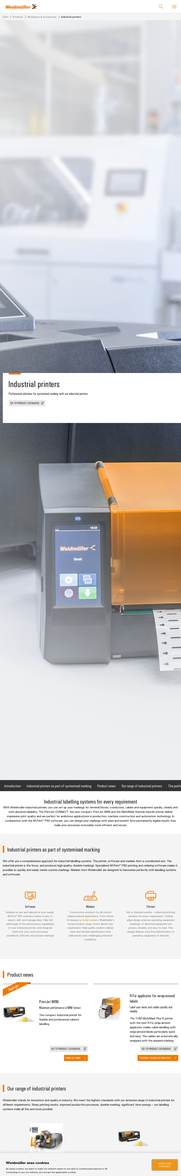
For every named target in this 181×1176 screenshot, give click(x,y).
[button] (27, 403)
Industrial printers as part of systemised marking (59, 785)
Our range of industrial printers (142, 785)
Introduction (12, 785)
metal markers (90, 919)
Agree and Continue (164, 1165)
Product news (106, 785)
